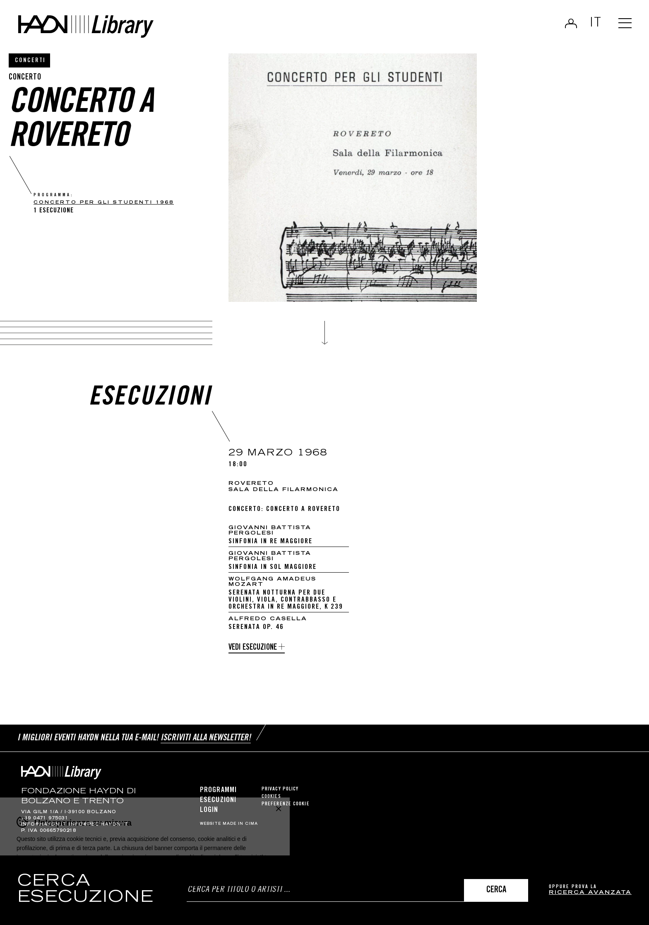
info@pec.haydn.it (98, 825)
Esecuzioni (218, 800)
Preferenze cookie (286, 804)
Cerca (496, 890)
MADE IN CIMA (240, 824)
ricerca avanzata (590, 893)
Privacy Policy (280, 789)
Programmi (218, 790)
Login (571, 23)
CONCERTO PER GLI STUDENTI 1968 (104, 202)
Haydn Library (85, 26)
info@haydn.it (44, 825)
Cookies (271, 797)
